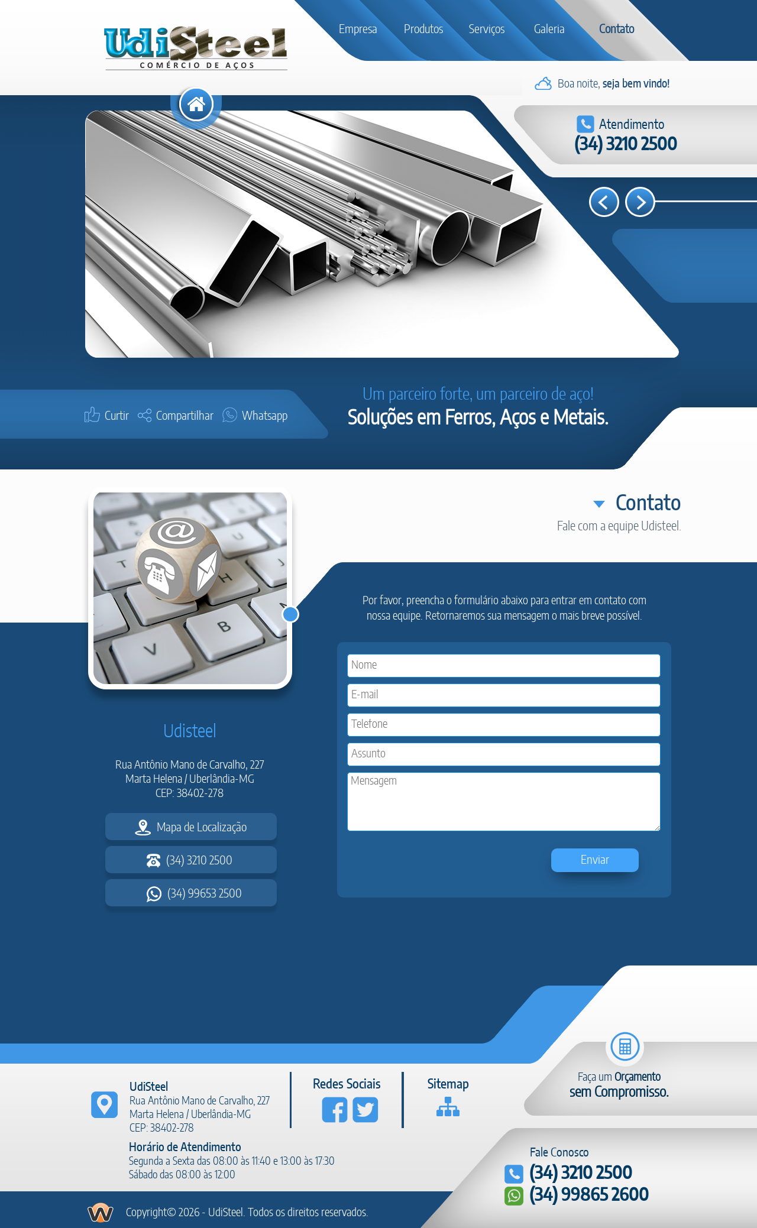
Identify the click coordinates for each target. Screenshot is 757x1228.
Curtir (109, 416)
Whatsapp (257, 416)
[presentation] (438, 863)
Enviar (595, 860)
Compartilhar (178, 416)
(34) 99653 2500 (194, 894)
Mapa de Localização (191, 827)
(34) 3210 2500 (625, 145)
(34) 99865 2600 (576, 1196)
